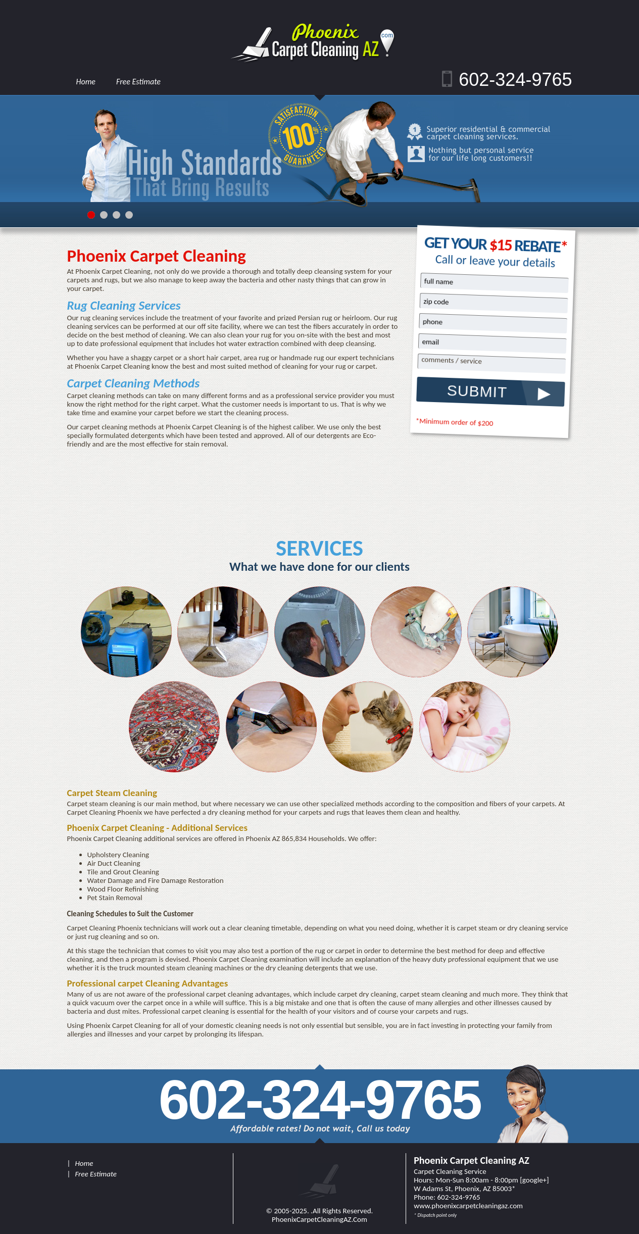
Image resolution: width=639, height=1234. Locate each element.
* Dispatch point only (435, 1215)
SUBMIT (477, 391)
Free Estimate (138, 81)
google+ (534, 1179)
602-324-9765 (515, 79)
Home (85, 81)
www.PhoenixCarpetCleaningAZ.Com (468, 1205)
